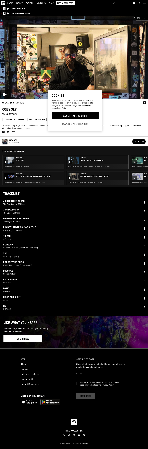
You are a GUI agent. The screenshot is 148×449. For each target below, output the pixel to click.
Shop (51, 3)
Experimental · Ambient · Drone (16, 167)
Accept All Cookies (75, 115)
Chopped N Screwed (37, 120)
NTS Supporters (65, 3)
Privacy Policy (107, 385)
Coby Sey (12, 114)
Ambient (21, 120)
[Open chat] (134, 3)
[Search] (114, 3)
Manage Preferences (75, 123)
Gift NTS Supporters (30, 384)
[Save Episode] (144, 102)
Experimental (9, 120)
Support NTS (27, 379)
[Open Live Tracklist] (138, 18)
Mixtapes (41, 3)
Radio (10, 3)
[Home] (3, 3)
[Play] (74, 57)
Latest (19, 3)
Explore (29, 3)
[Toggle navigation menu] (144, 3)
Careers (24, 369)
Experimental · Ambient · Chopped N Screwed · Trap (24, 183)
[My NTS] (139, 3)
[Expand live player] (145, 18)
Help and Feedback (30, 374)
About (23, 364)
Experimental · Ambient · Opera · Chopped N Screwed (89, 167)
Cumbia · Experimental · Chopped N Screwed (85, 183)
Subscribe (85, 396)
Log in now (23, 338)
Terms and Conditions (80, 443)
